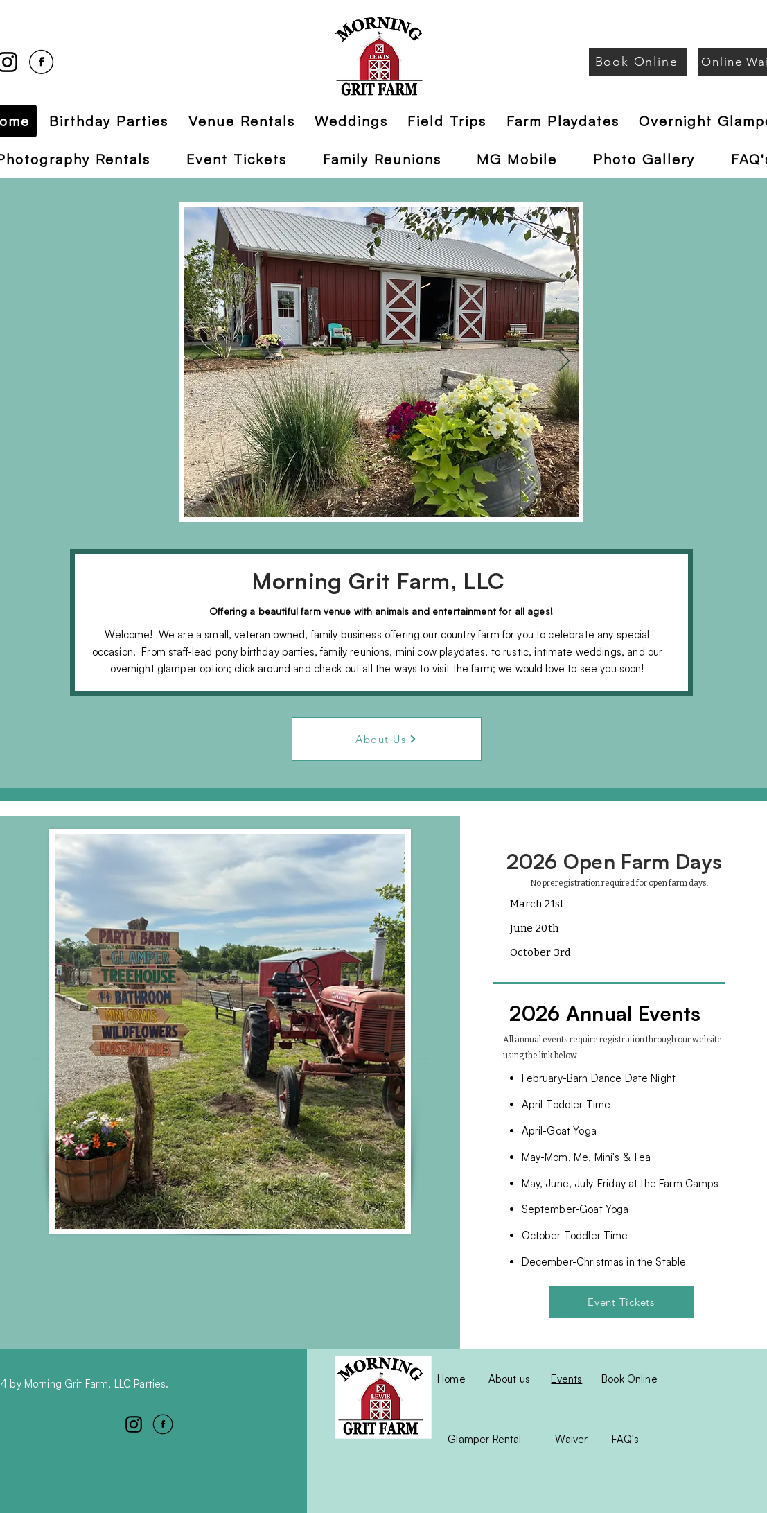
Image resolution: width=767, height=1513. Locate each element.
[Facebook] (41, 62)
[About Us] (387, 739)
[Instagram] (134, 1424)
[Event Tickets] (621, 1302)
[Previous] (198, 362)
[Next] (564, 362)
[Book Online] (638, 62)
